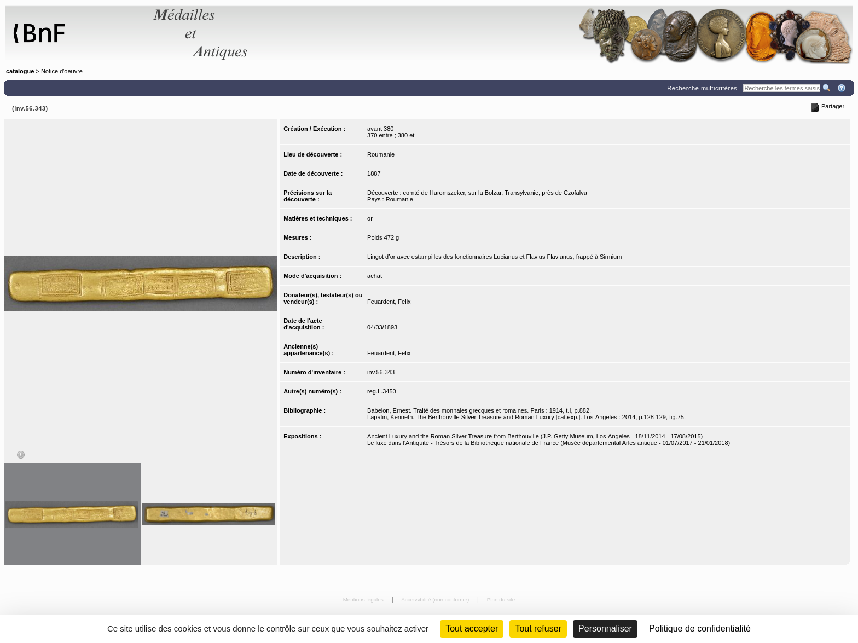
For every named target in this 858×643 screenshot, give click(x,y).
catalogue (20, 71)
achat (374, 276)
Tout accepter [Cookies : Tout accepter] (471, 628)
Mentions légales (364, 599)
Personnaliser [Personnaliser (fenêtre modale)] (605, 628)
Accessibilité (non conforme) (436, 599)
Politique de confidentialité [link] (700, 628)
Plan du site (501, 599)
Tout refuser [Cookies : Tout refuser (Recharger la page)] (538, 628)
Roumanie (381, 154)
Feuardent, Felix (388, 301)
